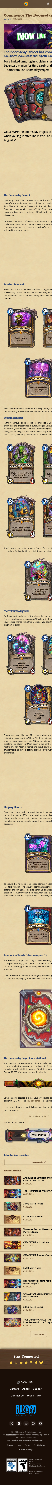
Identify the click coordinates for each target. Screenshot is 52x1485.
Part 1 (31, 1116)
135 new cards (33, 1100)
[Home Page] (26, 4)
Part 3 (46, 1116)
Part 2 (39, 1116)
